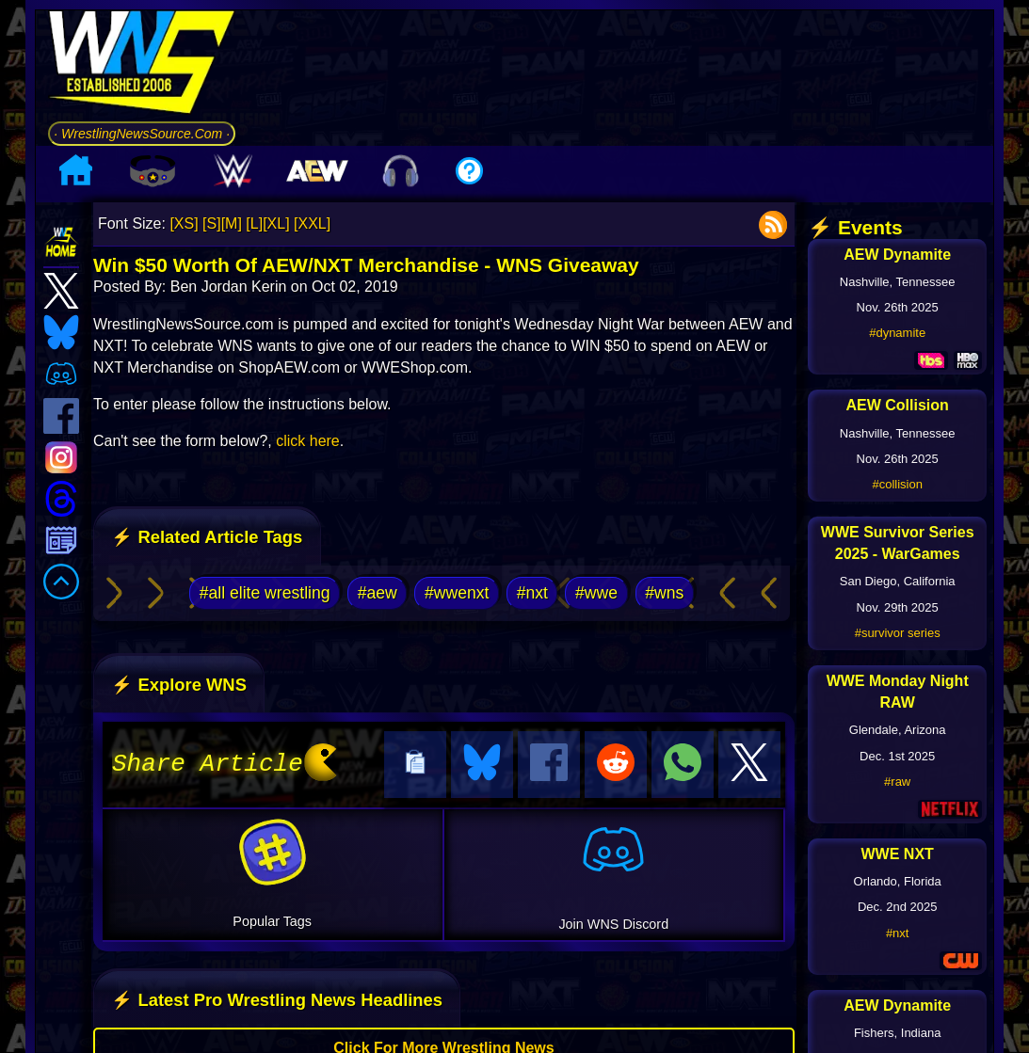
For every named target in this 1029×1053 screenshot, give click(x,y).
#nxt (532, 592)
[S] (211, 223)
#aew (377, 592)
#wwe (596, 592)
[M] (231, 223)
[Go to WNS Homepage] (141, 65)
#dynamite (897, 333)
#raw (897, 781)
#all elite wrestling (265, 592)
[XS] (183, 223)
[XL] (276, 223)
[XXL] (312, 223)
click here (308, 441)
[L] (254, 223)
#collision (897, 484)
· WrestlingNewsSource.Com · (142, 133)
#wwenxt (457, 592)
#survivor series (898, 633)
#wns (664, 592)
